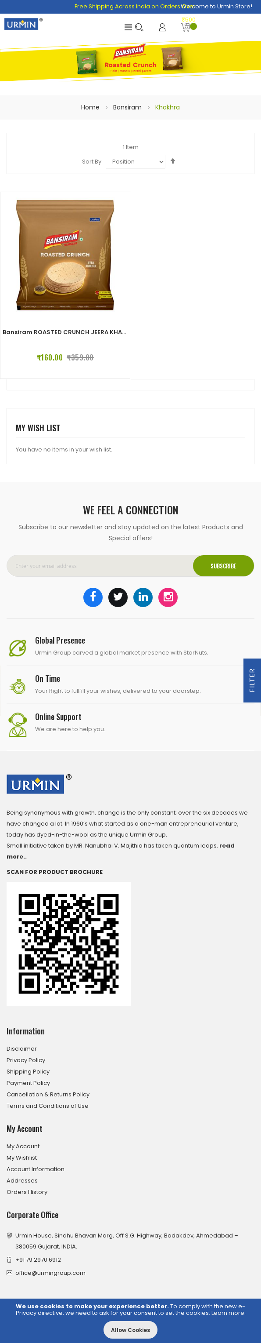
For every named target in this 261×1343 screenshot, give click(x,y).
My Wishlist (22, 1158)
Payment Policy (28, 1083)
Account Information (35, 1169)
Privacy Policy (26, 1060)
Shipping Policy (28, 1071)
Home (91, 107)
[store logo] (23, 24)
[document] (130, 1321)
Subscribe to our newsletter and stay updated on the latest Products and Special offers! (130, 532)
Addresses (22, 1180)
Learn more (227, 1313)
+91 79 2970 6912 (38, 1260)
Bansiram (128, 107)
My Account (23, 1146)
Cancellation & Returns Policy (48, 1094)
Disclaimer (22, 1049)
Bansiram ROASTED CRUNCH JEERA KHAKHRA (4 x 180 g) (87, 332)
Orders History (27, 1192)
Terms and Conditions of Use (48, 1106)
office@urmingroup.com (50, 1273)
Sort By (91, 161)
